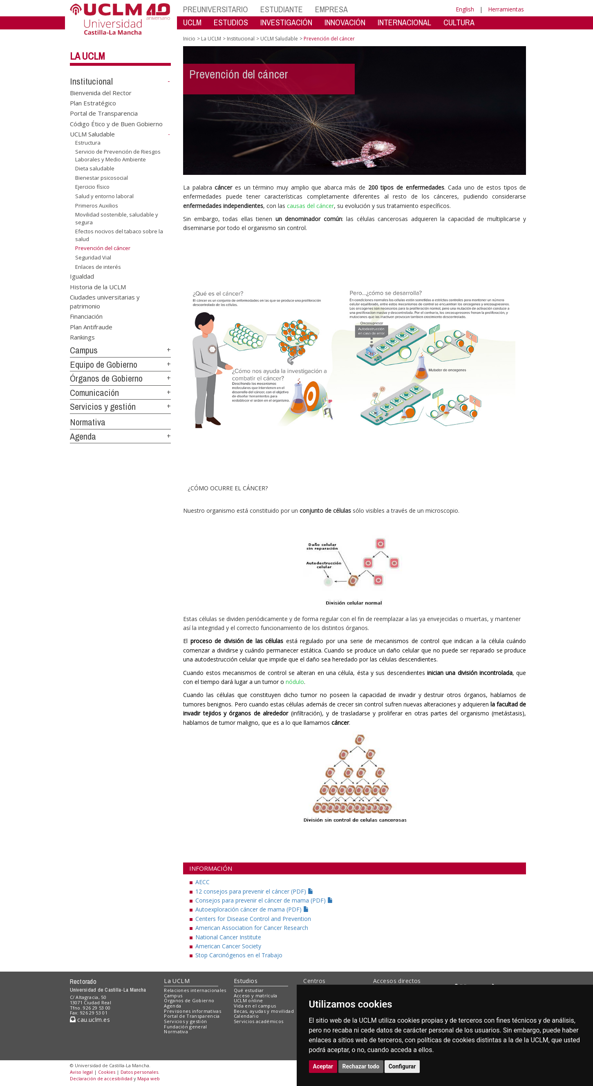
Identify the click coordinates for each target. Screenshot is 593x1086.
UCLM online (248, 1000)
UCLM (192, 22)
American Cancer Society (228, 946)
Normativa (87, 422)
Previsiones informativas (192, 1011)
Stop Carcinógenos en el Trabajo (238, 955)
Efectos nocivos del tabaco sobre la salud (119, 235)
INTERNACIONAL (404, 22)
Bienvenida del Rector (101, 92)
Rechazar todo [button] (361, 1066)
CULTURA (458, 22)
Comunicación (94, 393)
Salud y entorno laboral (104, 196)
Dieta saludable (94, 168)
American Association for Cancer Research (251, 928)
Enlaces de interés (98, 266)
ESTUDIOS (231, 22)
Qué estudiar (249, 990)
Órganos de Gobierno (106, 378)
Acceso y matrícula (255, 995)
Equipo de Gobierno (103, 364)
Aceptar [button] (323, 1066)
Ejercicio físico (92, 186)
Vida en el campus (255, 1006)
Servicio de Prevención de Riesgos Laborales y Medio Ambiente (118, 155)
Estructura (88, 142)
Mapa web (148, 1078)
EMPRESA (331, 9)
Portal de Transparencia (104, 113)
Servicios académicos (259, 1021)
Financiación (86, 316)
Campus (84, 350)
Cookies (106, 1072)
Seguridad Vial (93, 257)
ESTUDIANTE (281, 9)
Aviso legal (81, 1072)
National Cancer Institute (228, 937)
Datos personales (139, 1072)
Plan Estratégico (93, 103)
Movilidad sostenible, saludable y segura (116, 218)
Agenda (83, 436)
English (465, 9)
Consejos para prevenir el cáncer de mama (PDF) (264, 900)
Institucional (91, 81)
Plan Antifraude (91, 326)
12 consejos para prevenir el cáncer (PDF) (254, 891)
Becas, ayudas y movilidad (264, 1011)
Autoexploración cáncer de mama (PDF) (252, 909)
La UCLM (87, 56)
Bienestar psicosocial (101, 177)
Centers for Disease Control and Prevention (253, 919)
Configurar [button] (402, 1066)
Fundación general (185, 1026)
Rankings (82, 337)
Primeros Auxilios (96, 205)
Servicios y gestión (103, 406)
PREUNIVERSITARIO (215, 9)
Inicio (189, 38)
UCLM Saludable (92, 134)
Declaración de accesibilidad (101, 1078)
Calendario (246, 1016)
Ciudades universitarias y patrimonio (105, 301)
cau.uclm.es (90, 1019)
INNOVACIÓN (344, 22)
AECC (202, 882)
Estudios (245, 981)
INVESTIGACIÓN (286, 22)
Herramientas (506, 9)
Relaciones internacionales (195, 990)
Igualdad (82, 276)
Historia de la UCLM (98, 286)
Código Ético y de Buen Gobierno (116, 123)
